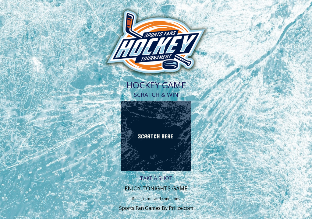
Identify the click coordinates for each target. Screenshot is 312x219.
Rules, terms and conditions (156, 198)
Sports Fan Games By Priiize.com (156, 208)
